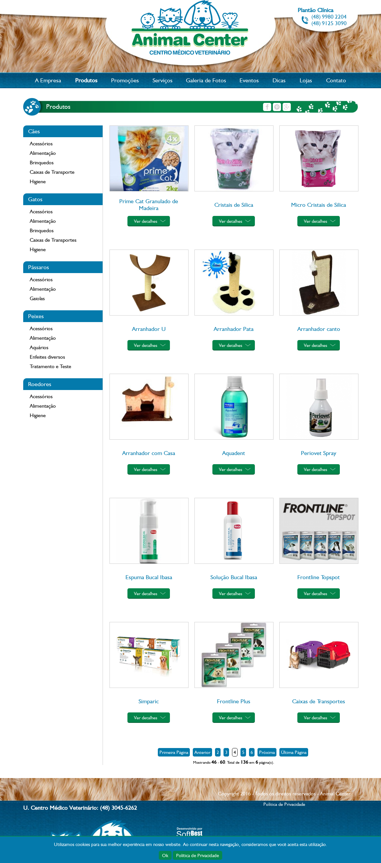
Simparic (149, 701)
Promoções (125, 80)
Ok (165, 855)
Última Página (293, 752)
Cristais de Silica (233, 204)
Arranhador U (149, 328)
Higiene (38, 181)
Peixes (36, 316)
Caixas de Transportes (53, 240)
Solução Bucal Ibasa (233, 577)
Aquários (39, 347)
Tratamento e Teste (50, 366)
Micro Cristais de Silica (318, 204)
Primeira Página (173, 752)
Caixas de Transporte (52, 172)
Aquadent (233, 452)
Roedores (39, 384)
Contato (336, 80)
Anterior (202, 752)
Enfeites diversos (47, 357)
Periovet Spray (318, 452)
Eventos (249, 80)
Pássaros (38, 267)
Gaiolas (37, 298)
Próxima (267, 752)
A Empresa (48, 80)
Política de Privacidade (197, 855)
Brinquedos (42, 162)
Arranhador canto (318, 328)
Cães (34, 131)
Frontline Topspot (318, 577)
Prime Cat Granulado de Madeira (148, 204)
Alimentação (43, 153)
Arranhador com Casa (148, 452)
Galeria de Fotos (206, 80)
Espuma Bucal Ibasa (148, 577)
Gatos (35, 199)
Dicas (279, 80)
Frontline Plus (233, 701)
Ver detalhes (145, 221)
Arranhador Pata (234, 328)
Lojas (306, 80)
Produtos (86, 80)
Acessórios (41, 143)
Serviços (163, 80)
